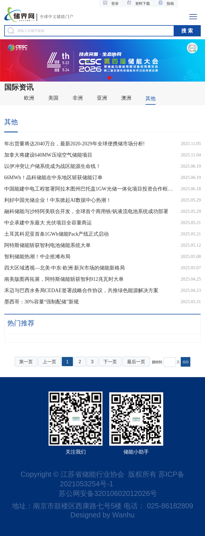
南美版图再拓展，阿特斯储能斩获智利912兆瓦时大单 (64, 279)
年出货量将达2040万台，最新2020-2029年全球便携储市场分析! (74, 143)
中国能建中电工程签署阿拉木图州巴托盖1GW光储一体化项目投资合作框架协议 (89, 189)
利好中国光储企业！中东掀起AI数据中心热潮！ (57, 200)
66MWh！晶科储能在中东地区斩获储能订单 (53, 177)
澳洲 (126, 98)
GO (186, 362)
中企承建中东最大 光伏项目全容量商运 (48, 223)
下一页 (110, 361)
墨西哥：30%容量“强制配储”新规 (41, 302)
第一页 (26, 361)
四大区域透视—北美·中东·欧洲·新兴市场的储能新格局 (64, 268)
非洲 (78, 98)
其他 (150, 98)
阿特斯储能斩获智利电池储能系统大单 (47, 245)
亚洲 (102, 98)
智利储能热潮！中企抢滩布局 (37, 256)
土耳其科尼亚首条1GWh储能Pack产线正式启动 (56, 234)
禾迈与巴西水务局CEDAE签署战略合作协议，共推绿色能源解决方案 (81, 290)
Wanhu (123, 515)
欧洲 (29, 98)
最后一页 (136, 361)
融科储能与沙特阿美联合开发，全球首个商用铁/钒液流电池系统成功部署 (86, 211)
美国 (53, 98)
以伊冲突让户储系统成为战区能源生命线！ (52, 166)
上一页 (49, 361)
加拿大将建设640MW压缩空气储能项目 (48, 155)
